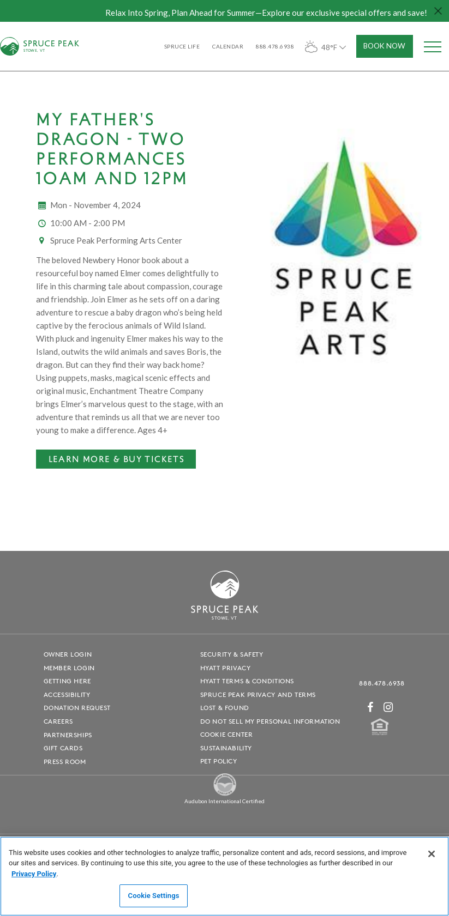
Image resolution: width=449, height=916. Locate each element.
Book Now (384, 45)
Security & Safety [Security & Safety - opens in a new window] (232, 654)
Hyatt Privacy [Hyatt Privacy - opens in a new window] (225, 668)
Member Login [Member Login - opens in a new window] (69, 668)
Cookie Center (226, 734)
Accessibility (67, 694)
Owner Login (68, 654)
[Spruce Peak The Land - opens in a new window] (225, 794)
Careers (58, 721)
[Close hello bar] (438, 11)
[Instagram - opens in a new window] (388, 707)
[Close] (432, 854)
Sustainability (226, 748)
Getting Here (67, 681)
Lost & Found (224, 707)
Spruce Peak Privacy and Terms (258, 694)
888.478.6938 (381, 683)
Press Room (65, 761)
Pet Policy (218, 761)
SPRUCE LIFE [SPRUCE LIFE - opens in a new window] (182, 46)
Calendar (227, 46)
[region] (224, 876)
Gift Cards (63, 748)
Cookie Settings (153, 895)
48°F (326, 46)
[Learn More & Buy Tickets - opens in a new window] (116, 459)
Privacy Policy (33, 874)
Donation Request (77, 707)
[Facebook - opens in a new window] (370, 707)
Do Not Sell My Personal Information (270, 721)
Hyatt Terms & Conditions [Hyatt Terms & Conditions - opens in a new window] (247, 681)
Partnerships (68, 735)
